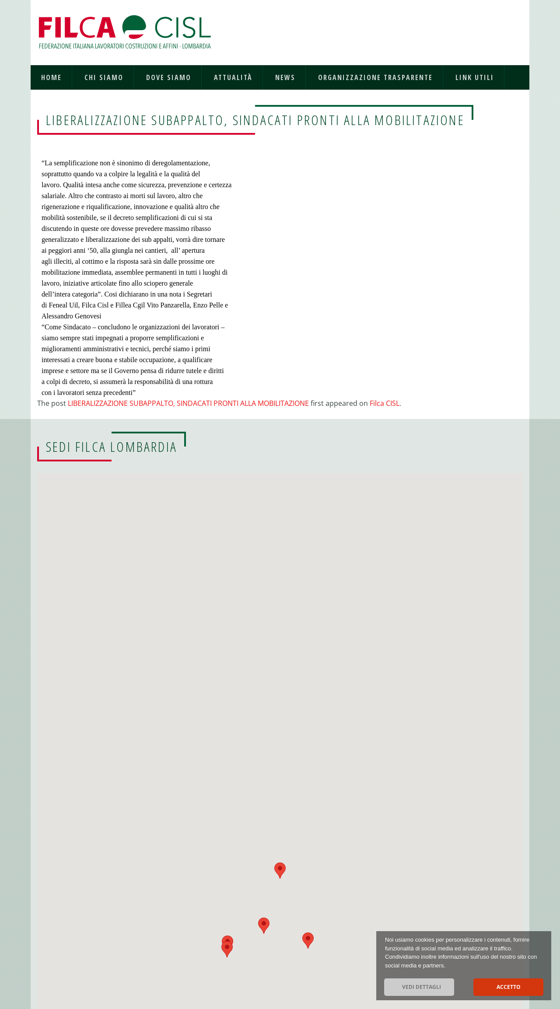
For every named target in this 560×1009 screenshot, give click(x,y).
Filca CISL (384, 403)
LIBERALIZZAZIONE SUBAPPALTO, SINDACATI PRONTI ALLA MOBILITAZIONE (188, 403)
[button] (227, 949)
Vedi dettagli (421, 987)
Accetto (509, 987)
